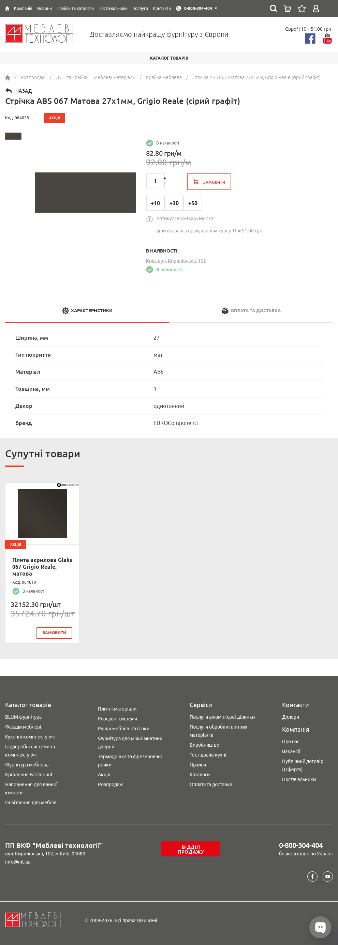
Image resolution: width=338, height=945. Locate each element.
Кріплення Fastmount (29, 774)
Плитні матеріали (117, 709)
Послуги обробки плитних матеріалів (218, 731)
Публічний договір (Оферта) (302, 765)
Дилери (290, 717)
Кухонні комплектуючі (30, 737)
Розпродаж (110, 784)
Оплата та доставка (211, 784)
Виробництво (204, 745)
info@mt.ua (17, 862)
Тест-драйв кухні (208, 755)
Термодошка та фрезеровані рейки (130, 760)
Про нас (290, 741)
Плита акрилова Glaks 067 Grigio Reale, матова (42, 567)
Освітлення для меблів (31, 802)
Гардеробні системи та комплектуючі (30, 751)
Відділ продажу (191, 849)
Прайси (198, 764)
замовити (54, 632)
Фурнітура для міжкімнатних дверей (130, 742)
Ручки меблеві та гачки (123, 728)
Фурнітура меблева (26, 764)
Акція (104, 774)
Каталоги (200, 774)
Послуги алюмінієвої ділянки (222, 717)
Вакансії (291, 751)
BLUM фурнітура (23, 717)
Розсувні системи (117, 718)
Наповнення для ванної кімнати (31, 788)
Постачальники (299, 779)
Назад (23, 91)
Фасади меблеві (23, 727)
